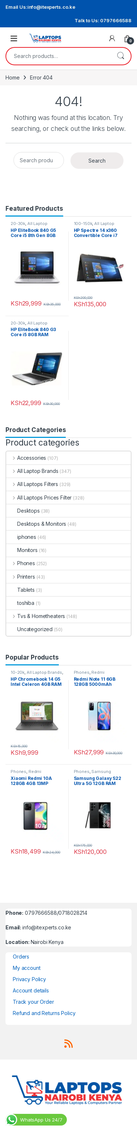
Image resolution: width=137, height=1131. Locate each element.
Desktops (23, 511)
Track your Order (33, 1002)
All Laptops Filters (32, 484)
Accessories (26, 458)
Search (120, 56)
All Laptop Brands (32, 471)
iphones (21, 537)
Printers (20, 577)
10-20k (17, 672)
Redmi (97, 672)
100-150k (83, 223)
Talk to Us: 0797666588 (103, 20)
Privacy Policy (29, 979)
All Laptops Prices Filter (39, 497)
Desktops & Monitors (36, 524)
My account (27, 968)
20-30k (18, 223)
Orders (21, 956)
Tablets (20, 590)
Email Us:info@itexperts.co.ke (40, 7)
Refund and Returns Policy (44, 1013)
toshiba (20, 603)
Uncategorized (29, 629)
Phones (20, 563)
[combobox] (58, 56)
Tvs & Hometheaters (35, 616)
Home (12, 77)
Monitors (22, 550)
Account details (31, 990)
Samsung (101, 771)
